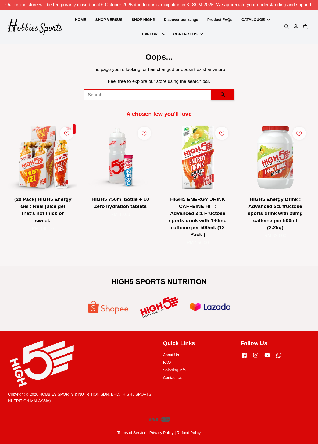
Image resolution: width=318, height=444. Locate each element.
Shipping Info (174, 370)
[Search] (147, 94)
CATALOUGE (255, 19)
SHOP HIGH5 (143, 19)
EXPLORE (153, 34)
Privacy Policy (161, 433)
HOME (80, 19)
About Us (171, 355)
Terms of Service (131, 433)
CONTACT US (188, 34)
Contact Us (172, 377)
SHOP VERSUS (109, 19)
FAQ (167, 362)
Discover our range (181, 19)
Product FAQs (219, 19)
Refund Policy (189, 433)
